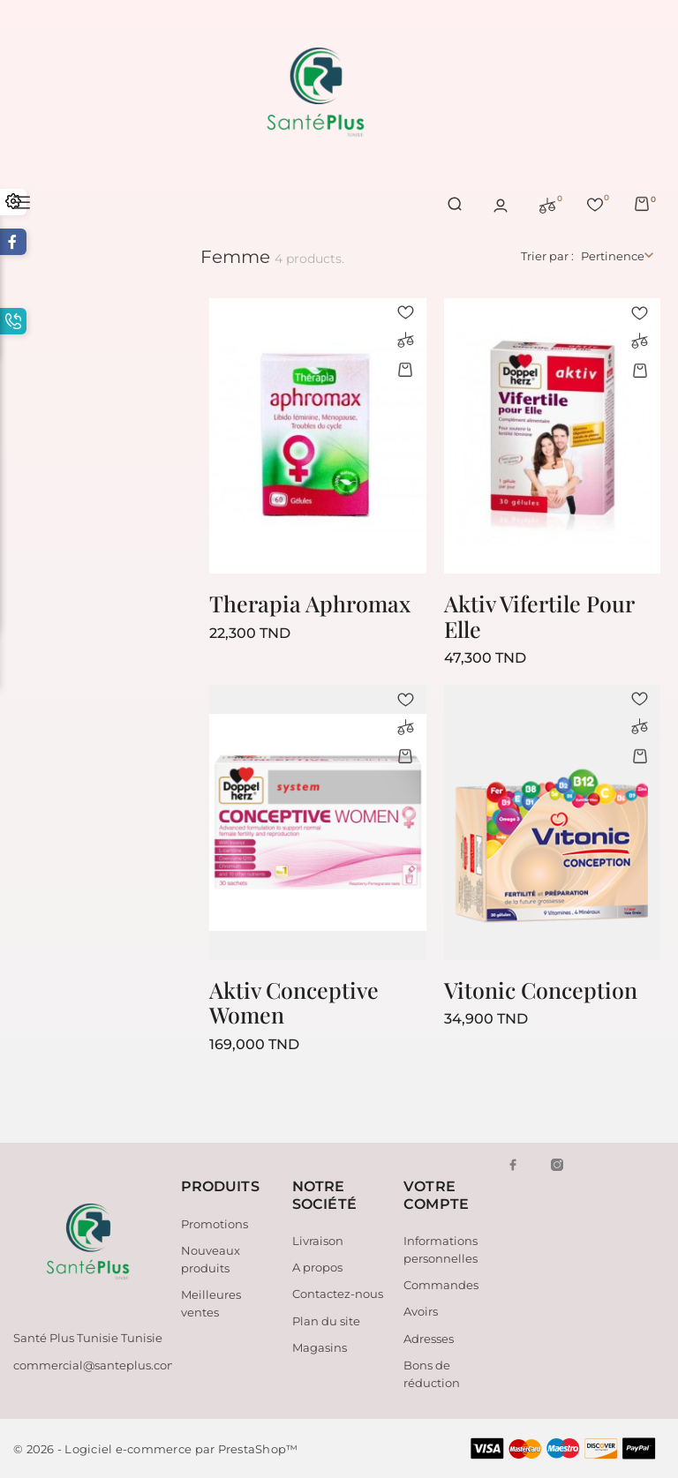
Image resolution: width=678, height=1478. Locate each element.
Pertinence (612, 256)
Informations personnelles (440, 1249)
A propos (317, 1267)
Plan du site (326, 1321)
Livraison (317, 1241)
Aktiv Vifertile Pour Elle (539, 616)
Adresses (428, 1339)
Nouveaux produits (210, 1259)
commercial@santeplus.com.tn (103, 1365)
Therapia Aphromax (310, 603)
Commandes (440, 1285)
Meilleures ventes (211, 1303)
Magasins (319, 1347)
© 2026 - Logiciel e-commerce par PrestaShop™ (155, 1449)
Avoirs (420, 1311)
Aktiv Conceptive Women (294, 1002)
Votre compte (436, 1195)
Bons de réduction (431, 1374)
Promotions (214, 1224)
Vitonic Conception (540, 989)
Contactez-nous (337, 1294)
